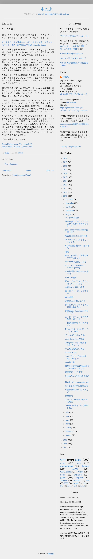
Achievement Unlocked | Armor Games (17, 147)
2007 (65, 447)
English (79, 477)
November (70, 203)
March (68, 428)
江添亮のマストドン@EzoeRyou (74, 110)
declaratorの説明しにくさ (75, 262)
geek (75, 486)
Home (28, 171)
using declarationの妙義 (74, 339)
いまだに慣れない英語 (75, 349)
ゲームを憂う (71, 278)
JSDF (66, 483)
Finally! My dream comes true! (77, 382)
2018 (65, 166)
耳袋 (67, 252)
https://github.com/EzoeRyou (71, 108)
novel (69, 486)
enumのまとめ (71, 352)
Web (79, 463)
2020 (65, 158)
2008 (65, 444)
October (69, 207)
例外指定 (69, 396)
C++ (63, 459)
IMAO (20, 153)
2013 (65, 185)
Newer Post (6, 171)
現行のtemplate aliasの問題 (76, 236)
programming (66, 466)
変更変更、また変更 (74, 372)
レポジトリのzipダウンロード (73, 58)
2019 (65, 162)
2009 (65, 440)
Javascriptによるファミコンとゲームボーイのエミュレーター (76, 223)
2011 (65, 192)
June (68, 416)
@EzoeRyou (64, 14)
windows (78, 474)
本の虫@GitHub (51, 14)
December (70, 199)
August (69, 214)
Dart (61, 486)
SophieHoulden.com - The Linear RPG (17, 144)
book (62, 474)
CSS (84, 483)
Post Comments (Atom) (21, 175)
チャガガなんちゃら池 (75, 335)
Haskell (82, 486)
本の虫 (46, 9)
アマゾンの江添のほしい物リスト (74, 36)
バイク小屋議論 (72, 218)
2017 (65, 170)
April (68, 424)
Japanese (63, 480)
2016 (65, 173)
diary (78, 459)
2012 (65, 188)
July (67, 412)
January (69, 435)
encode (75, 483)
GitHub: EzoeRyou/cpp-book (71, 53)
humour (85, 466)
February (69, 431)
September (70, 211)
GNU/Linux (66, 471)
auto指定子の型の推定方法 (76, 386)
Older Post (50, 171)
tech (87, 480)
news (62, 463)
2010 (65, 196)
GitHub (41, 14)
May (68, 420)
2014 (65, 181)
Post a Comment (11, 164)
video (81, 471)
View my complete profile (70, 147)
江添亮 (66, 77)
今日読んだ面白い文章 (75, 287)
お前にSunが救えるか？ (75, 301)
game (62, 477)
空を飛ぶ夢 (70, 362)
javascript (76, 480)
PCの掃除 (69, 297)
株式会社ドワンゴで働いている (73, 94)
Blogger (51, 554)
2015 (65, 177)
